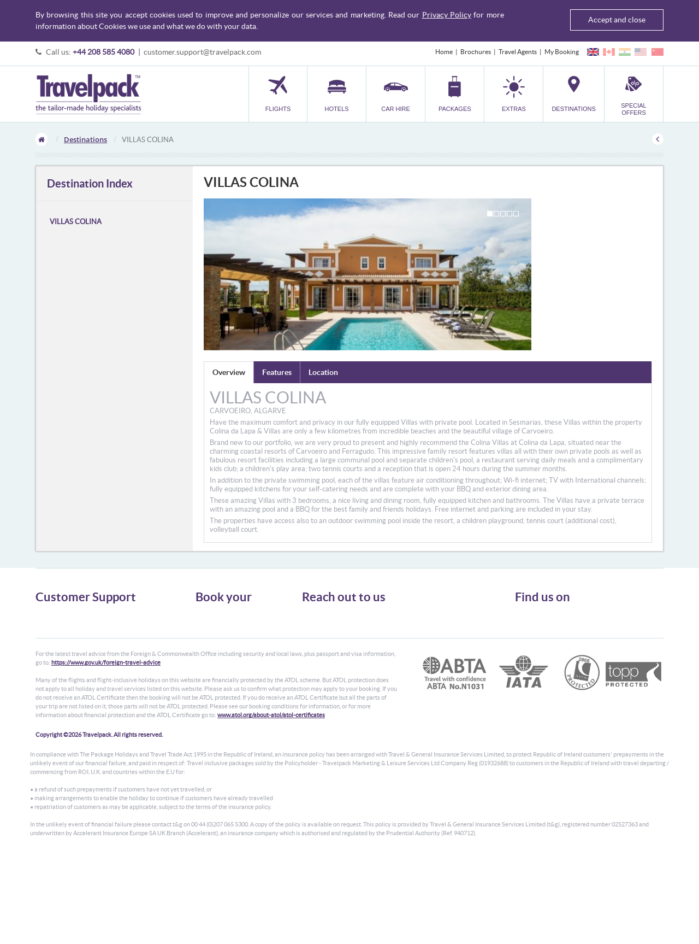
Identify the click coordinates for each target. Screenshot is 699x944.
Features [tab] (277, 372)
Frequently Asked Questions (75, 654)
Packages (209, 644)
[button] (513, 93)
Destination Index (90, 183)
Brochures (475, 51)
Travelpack (88, 94)
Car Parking (212, 664)
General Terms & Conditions (75, 625)
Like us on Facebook (552, 636)
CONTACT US (320, 690)
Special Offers (215, 684)
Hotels (205, 625)
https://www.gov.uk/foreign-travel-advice (106, 747)
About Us (48, 615)
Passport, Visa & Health (68, 634)
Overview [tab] (228, 372)
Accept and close (616, 19)
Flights (205, 615)
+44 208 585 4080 (103, 52)
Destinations (85, 139)
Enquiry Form (55, 664)
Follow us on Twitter (552, 619)
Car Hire (208, 634)
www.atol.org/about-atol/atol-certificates (271, 799)
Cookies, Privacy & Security (73, 644)
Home (444, 51)
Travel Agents (518, 51)
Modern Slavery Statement (73, 674)
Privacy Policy (446, 14)
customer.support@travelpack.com (202, 52)
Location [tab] (323, 372)
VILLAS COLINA (76, 222)
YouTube (536, 653)
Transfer (208, 654)
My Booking (561, 51)
